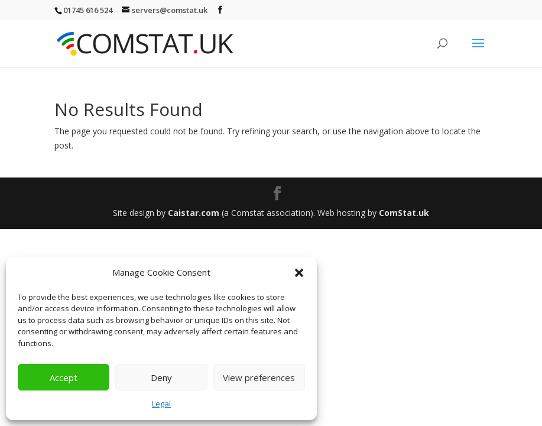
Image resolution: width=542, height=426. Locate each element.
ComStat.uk (404, 212)
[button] (299, 273)
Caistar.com (193, 212)
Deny (161, 377)
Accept (63, 377)
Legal (161, 403)
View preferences (259, 377)
